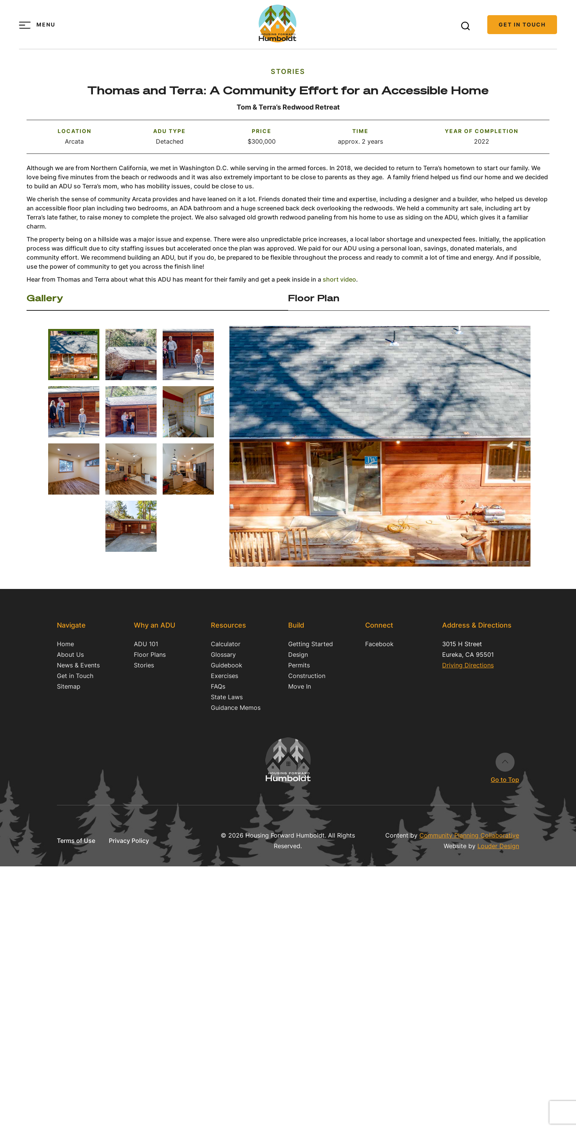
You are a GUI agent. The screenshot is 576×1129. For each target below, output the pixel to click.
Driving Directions (468, 665)
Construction (306, 676)
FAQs (218, 686)
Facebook (379, 644)
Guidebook (226, 665)
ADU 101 (146, 644)
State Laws (227, 697)
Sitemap (68, 686)
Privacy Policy (129, 840)
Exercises (224, 676)
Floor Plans (150, 654)
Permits (299, 665)
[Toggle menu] (25, 25)
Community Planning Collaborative (469, 835)
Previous (254, 437)
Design (298, 654)
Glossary (223, 654)
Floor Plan (313, 297)
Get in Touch (522, 24)
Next (505, 437)
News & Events (78, 665)
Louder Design (498, 846)
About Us (70, 654)
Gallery (45, 297)
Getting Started (310, 644)
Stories (288, 71)
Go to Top (505, 762)
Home (65, 644)
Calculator (225, 644)
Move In (299, 686)
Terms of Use (76, 840)
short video (339, 279)
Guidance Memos (236, 707)
